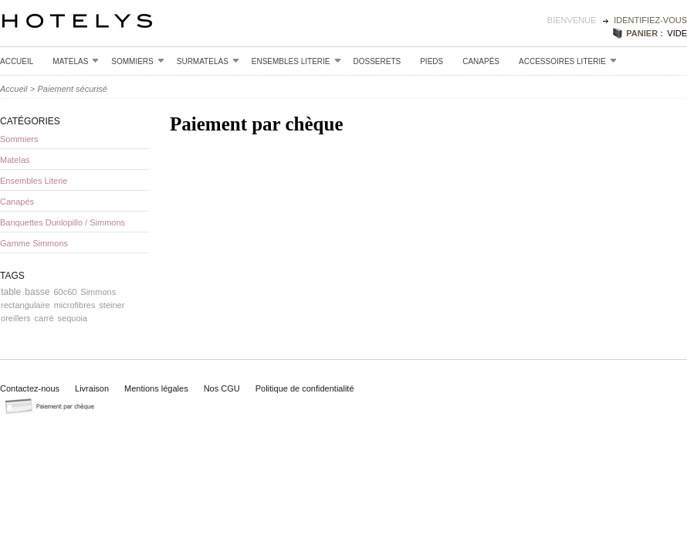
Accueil (16, 61)
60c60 (64, 292)
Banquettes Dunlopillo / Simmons (62, 222)
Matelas (75, 61)
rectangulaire (25, 305)
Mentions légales (156, 388)
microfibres (75, 305)
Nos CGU (222, 388)
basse (37, 291)
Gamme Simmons (34, 243)
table (11, 291)
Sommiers (137, 61)
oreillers (16, 318)
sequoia (73, 318)
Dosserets (377, 61)
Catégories (30, 121)
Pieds (431, 61)
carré (44, 318)
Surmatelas (208, 61)
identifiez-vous (650, 20)
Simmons (98, 292)
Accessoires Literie (568, 61)
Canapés (480, 61)
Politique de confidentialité (305, 388)
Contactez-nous (29, 388)
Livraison (92, 388)
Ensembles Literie (296, 61)
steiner (111, 305)
